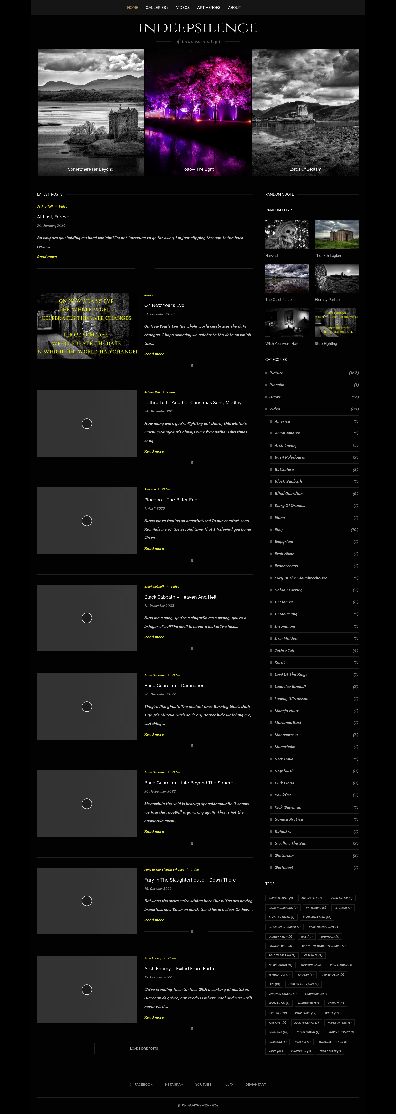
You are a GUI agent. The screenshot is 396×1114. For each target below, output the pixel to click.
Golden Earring (316, 590)
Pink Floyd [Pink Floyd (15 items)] (305, 1014)
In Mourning (316, 614)
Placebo (150, 489)
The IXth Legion (328, 256)
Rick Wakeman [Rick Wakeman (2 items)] (307, 1023)
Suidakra (316, 831)
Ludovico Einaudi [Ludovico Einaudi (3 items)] (283, 994)
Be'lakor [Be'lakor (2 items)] (343, 907)
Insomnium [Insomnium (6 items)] (311, 965)
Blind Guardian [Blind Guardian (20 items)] (317, 917)
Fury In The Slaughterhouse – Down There (190, 880)
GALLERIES (156, 7)
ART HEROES (208, 7)
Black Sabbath (154, 587)
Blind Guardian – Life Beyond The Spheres (190, 782)
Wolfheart (316, 868)
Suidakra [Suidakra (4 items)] (277, 1042)
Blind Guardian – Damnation (174, 685)
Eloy (316, 530)
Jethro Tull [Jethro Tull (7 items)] (279, 975)
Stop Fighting (326, 343)
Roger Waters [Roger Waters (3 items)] (340, 1023)
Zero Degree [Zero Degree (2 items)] (330, 1052)
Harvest (271, 256)
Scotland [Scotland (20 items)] (278, 1033)
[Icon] (87, 326)
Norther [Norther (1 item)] (336, 1004)
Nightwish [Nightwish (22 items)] (308, 1004)
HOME (132, 7)
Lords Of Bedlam (305, 169)
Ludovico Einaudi (316, 687)
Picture (314, 373)
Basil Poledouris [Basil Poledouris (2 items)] (283, 907)
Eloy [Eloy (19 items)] (307, 936)
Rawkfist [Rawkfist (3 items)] (277, 1023)
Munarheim (316, 747)
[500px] (226, 1085)
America (316, 421)
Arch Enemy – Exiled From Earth (179, 968)
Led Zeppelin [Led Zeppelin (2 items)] (333, 975)
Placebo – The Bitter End (170, 499)
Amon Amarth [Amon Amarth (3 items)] (281, 898)
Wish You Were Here (282, 343)
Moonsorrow (316, 735)
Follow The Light (198, 169)
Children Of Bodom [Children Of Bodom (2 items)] (284, 927)
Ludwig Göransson (316, 699)
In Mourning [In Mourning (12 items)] (280, 965)
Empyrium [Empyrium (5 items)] (330, 936)
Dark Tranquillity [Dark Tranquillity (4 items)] (324, 927)
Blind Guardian (155, 675)
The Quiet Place (278, 300)
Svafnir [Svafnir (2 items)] (303, 1042)
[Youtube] (201, 1085)
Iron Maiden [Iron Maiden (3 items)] (341, 965)
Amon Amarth (316, 433)
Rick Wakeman (316, 807)
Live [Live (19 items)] (274, 984)
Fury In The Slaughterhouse (164, 870)
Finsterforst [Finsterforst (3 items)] (280, 946)
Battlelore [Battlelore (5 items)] (316, 907)
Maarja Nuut (316, 711)
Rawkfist (316, 795)
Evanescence (316, 566)
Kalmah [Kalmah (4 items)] (306, 975)
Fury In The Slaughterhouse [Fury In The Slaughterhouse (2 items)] (323, 946)
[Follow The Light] (198, 112)
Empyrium (316, 542)
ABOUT (234, 7)
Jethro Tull (45, 206)
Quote (148, 295)
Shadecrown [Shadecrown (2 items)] (308, 1033)
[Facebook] (249, 7)
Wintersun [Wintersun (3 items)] (301, 1052)
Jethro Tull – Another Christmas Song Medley (193, 402)
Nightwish (316, 771)
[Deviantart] (254, 1085)
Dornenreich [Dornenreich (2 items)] (280, 936)
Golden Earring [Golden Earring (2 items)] (282, 956)
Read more (47, 257)
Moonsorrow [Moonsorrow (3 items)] (317, 994)
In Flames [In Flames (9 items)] (313, 956)
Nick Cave (316, 759)
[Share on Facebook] (138, 269)
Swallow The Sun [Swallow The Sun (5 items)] (334, 1042)
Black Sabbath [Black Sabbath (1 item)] (281, 917)
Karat (316, 662)
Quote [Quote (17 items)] (332, 1014)
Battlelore (316, 469)
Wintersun (316, 855)
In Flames (316, 602)
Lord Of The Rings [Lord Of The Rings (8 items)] (304, 984)
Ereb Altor (316, 554)
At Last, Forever (54, 216)
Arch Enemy (153, 958)
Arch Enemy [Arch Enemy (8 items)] (342, 898)
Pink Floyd (316, 783)
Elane (316, 518)
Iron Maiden (316, 638)
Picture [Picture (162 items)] (278, 1014)
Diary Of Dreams (316, 506)
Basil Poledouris (316, 457)
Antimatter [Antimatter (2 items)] (312, 898)
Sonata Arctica (316, 819)
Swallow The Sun (316, 843)
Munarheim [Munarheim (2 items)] (279, 1004)
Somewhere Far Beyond (90, 169)
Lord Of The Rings (316, 674)
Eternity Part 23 (327, 300)
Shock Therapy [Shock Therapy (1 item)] (341, 1033)
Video (63, 206)
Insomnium (316, 626)
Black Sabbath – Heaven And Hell (180, 597)
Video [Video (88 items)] (276, 1052)
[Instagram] (172, 1085)
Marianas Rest (316, 723)
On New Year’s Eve (164, 305)
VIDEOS (183, 7)
